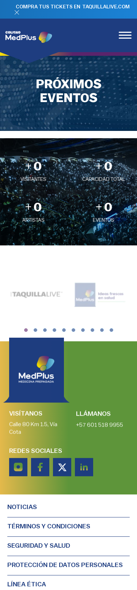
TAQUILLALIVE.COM (106, 6)
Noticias (22, 507)
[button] (26, 334)
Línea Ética (26, 584)
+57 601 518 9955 (99, 425)
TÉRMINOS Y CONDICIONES (48, 526)
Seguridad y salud (38, 545)
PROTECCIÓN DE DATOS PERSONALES (65, 565)
